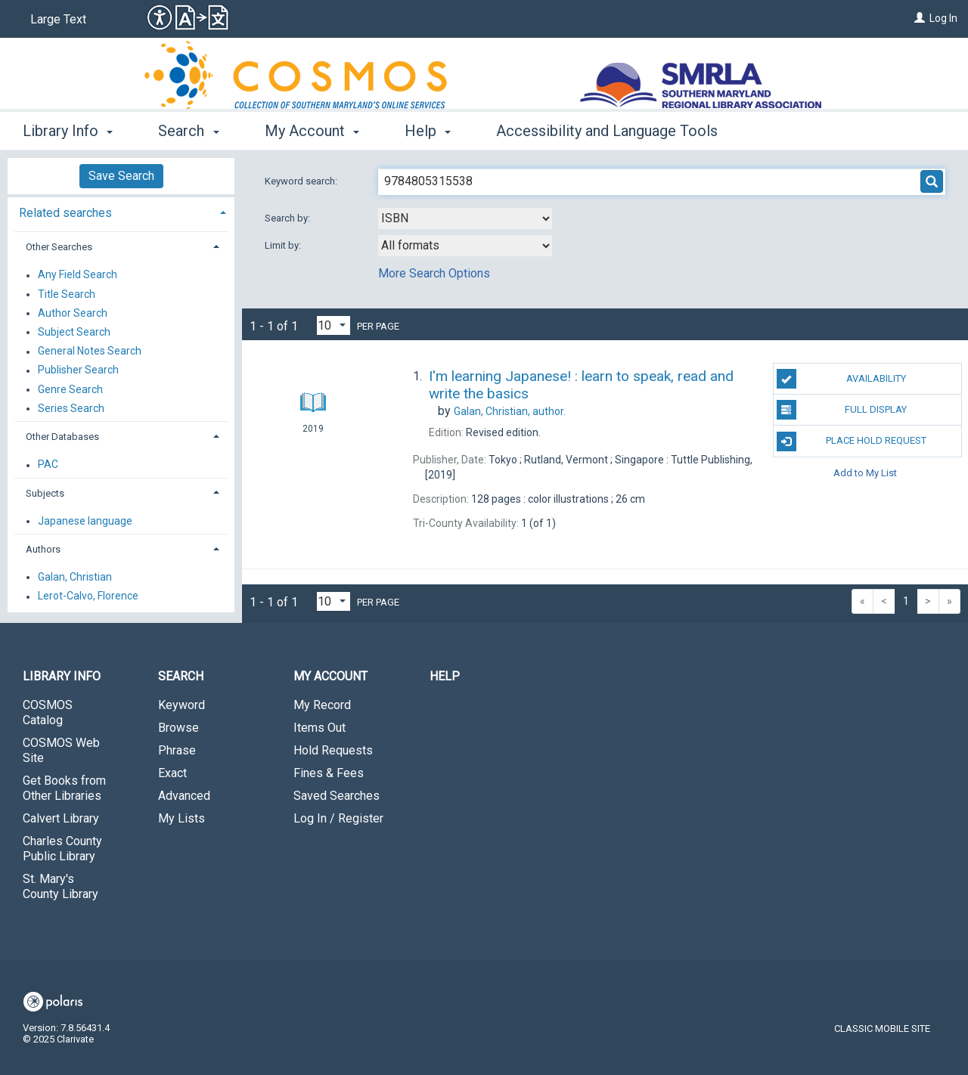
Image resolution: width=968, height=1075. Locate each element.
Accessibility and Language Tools (607, 131)
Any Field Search (77, 275)
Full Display (842, 410)
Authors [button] (43, 549)
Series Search (71, 408)
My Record (322, 705)
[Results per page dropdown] (333, 325)
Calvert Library (61, 818)
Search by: (288, 218)
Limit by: (284, 245)
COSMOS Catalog (48, 712)
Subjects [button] (45, 493)
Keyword (181, 705)
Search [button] (188, 131)
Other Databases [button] (62, 436)
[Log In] (919, 18)
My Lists (181, 818)
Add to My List (865, 473)
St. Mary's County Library (60, 886)
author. (510, 411)
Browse (178, 727)
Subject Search (74, 332)
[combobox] (465, 218)
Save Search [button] (121, 176)
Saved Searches (336, 795)
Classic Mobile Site (882, 1028)
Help (445, 676)
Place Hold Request (851, 441)
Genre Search (70, 389)
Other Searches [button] (59, 246)
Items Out (319, 727)
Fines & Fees (328, 773)
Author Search (72, 313)
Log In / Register (338, 818)
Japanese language (85, 521)
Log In (943, 18)
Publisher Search (78, 370)
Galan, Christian (75, 577)
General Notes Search (89, 351)
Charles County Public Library (62, 848)
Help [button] (428, 131)
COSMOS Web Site (61, 750)
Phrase (177, 750)
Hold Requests (333, 750)
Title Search (66, 294)
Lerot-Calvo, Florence (88, 596)
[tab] (121, 211)
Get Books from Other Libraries (64, 788)
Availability (841, 379)
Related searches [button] (65, 213)
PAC (48, 465)
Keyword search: (302, 181)
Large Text (58, 19)
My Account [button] (312, 131)
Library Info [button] (68, 131)
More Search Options (434, 273)
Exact (172, 773)
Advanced (184, 795)
